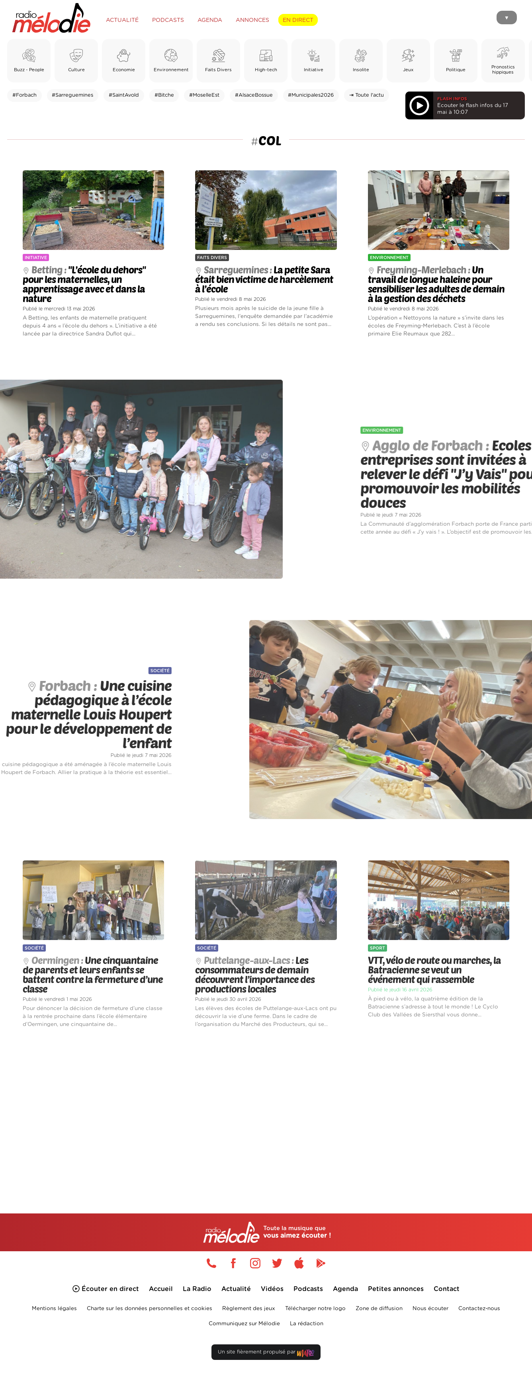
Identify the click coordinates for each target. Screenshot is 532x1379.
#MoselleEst (204, 95)
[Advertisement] (266, 1111)
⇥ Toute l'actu (366, 95)
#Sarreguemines (72, 95)
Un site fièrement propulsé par (266, 1354)
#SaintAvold (124, 95)
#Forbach (24, 95)
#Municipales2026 (311, 95)
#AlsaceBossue (254, 95)
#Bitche (164, 95)
